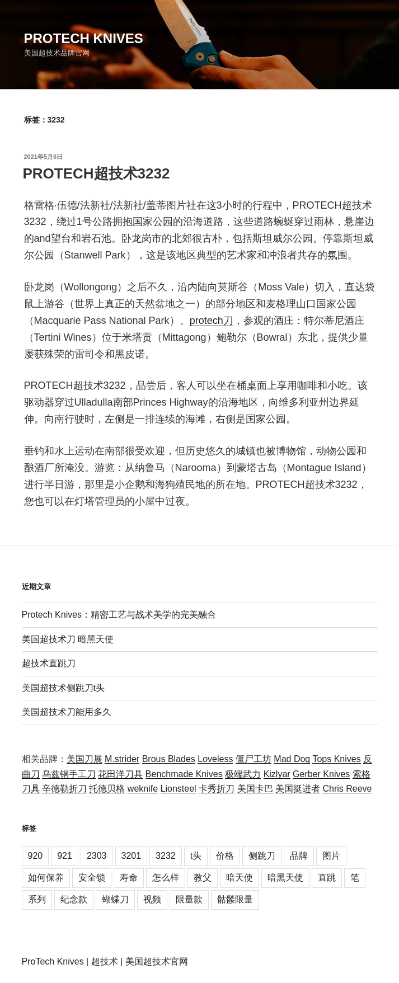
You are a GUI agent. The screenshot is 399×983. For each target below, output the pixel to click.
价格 (225, 855)
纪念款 (73, 899)
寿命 (129, 877)
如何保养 (46, 877)
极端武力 (243, 774)
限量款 (189, 899)
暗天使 (239, 877)
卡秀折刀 (216, 788)
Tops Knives (336, 759)
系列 (37, 899)
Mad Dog (292, 759)
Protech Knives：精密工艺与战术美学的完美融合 (119, 614)
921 (64, 855)
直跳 (327, 877)
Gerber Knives (321, 774)
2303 (97, 855)
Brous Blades (168, 759)
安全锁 (91, 877)
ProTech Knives (53, 961)
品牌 (299, 855)
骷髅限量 (235, 899)
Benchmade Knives (184, 774)
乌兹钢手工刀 (69, 774)
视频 (152, 899)
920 (35, 855)
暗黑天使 (285, 877)
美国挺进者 (297, 788)
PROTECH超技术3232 (96, 173)
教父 (203, 877)
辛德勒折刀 (64, 788)
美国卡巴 (255, 788)
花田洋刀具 (120, 774)
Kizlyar (277, 774)
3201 (131, 855)
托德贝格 (107, 788)
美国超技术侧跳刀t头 (63, 688)
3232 (166, 855)
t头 (195, 855)
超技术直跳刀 (49, 663)
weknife (143, 788)
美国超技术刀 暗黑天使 (68, 639)
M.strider (122, 759)
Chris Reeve (347, 788)
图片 (331, 855)
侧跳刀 (261, 855)
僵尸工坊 (253, 759)
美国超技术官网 (156, 961)
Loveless (215, 759)
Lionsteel (178, 788)
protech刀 (211, 320)
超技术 (104, 961)
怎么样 (165, 877)
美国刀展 (84, 759)
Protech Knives (83, 38)
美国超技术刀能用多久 (66, 712)
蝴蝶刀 (115, 899)
